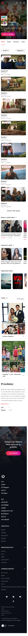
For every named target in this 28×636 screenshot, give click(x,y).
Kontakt (2, 615)
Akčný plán (3, 589)
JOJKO (3, 508)
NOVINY (3, 551)
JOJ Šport (4, 493)
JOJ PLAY (4, 502)
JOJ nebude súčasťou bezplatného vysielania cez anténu (13, 586)
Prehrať (13, 453)
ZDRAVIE (3, 538)
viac (3, 30)
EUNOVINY (4, 562)
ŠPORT (3, 557)
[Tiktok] (13, 601)
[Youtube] (20, 597)
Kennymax (9, 620)
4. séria (5, 50)
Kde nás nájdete (4, 581)
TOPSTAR (3, 532)
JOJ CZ (3, 516)
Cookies (2, 609)
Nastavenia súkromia (5, 611)
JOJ (2, 499)
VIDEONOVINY (5, 559)
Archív (3, 484)
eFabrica (18, 620)
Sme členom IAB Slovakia (6, 613)
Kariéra (2, 584)
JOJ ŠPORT (5, 505)
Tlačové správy (4, 572)
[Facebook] (7, 597)
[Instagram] (13, 597)
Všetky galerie (20, 298)
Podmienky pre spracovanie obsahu (7, 607)
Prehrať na (8, 34)
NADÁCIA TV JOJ (7, 511)
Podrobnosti (16, 41)
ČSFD (11, 24)
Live (2, 481)
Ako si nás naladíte (5, 578)
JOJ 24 (3, 490)
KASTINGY (5, 514)
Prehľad (3, 41)
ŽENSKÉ (3, 530)
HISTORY (3, 541)
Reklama (3, 575)
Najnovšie (20, 50)
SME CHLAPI (4, 535)
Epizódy (9, 41)
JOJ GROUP (5, 519)
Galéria (23, 41)
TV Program (5, 487)
